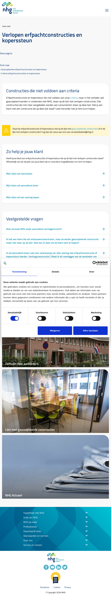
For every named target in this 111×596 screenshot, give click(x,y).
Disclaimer (44, 587)
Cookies (56, 587)
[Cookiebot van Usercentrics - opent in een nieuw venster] (95, 263)
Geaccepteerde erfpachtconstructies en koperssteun (24, 69)
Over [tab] (91, 271)
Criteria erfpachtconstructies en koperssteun (20, 73)
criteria (74, 97)
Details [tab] (55, 271)
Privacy (67, 587)
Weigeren (55, 330)
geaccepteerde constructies (85, 128)
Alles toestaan (90, 330)
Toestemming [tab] (19, 271)
